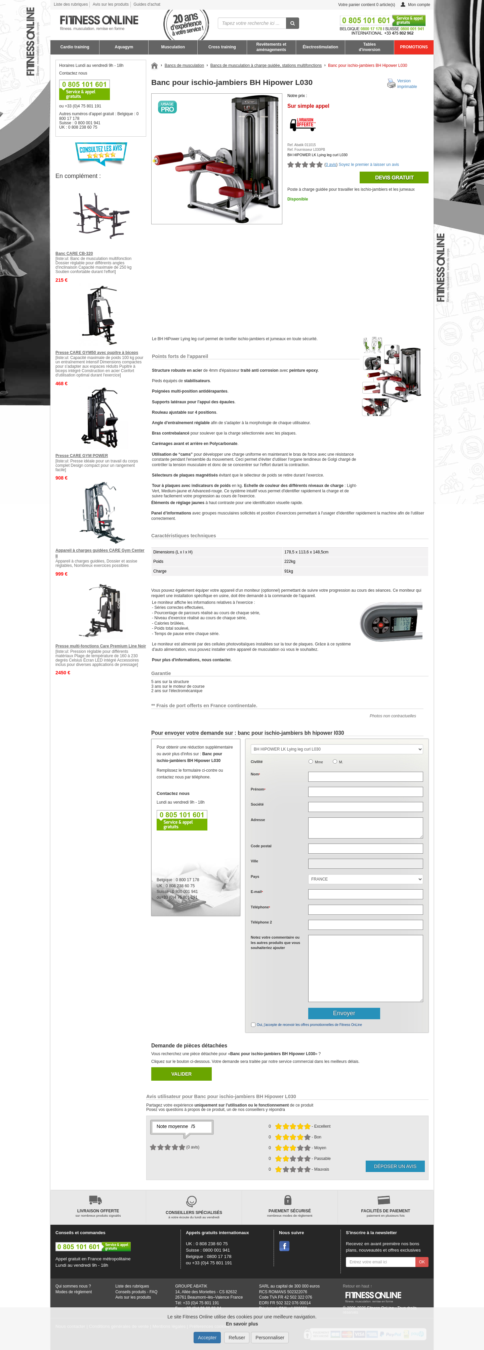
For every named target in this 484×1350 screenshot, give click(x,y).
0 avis (331, 164)
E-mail (257, 892)
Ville (254, 861)
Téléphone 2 (261, 922)
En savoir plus (242, 1323)
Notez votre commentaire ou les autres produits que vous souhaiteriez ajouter (275, 942)
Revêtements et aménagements (271, 47)
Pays (255, 876)
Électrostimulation (320, 47)
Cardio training (75, 47)
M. (341, 762)
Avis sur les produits (111, 4)
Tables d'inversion (369, 47)
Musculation (173, 47)
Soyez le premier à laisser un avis (369, 164)
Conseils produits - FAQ (136, 1292)
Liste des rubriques (71, 4)
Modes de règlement (73, 1292)
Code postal (261, 846)
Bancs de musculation (184, 65)
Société (257, 804)
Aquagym (124, 47)
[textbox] (365, 849)
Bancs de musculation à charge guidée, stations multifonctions (266, 65)
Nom (255, 774)
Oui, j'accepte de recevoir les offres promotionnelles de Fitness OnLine (309, 1025)
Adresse (258, 820)
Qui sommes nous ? (73, 1286)
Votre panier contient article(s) (361, 5)
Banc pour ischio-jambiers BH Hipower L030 (367, 65)
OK (422, 1262)
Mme (319, 762)
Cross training (222, 47)
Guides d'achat (146, 4)
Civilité (257, 762)
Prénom (258, 789)
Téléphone (260, 907)
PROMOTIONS (414, 47)
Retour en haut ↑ (357, 1286)
